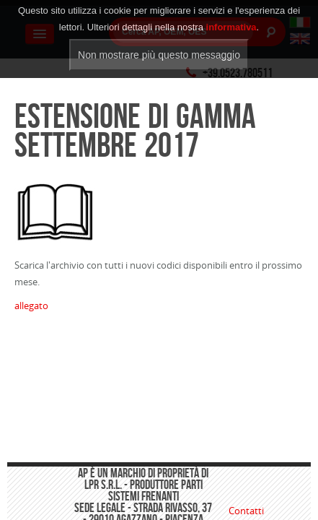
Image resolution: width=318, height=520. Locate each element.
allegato (31, 305)
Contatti (246, 510)
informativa (231, 18)
